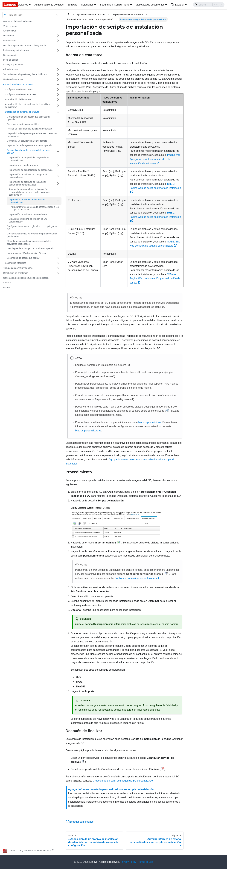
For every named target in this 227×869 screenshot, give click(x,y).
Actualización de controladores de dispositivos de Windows (27, 105)
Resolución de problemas (15, 273)
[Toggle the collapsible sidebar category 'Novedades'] (58, 35)
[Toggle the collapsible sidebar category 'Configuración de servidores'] (58, 89)
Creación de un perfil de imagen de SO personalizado (28, 220)
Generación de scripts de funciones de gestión (26, 278)
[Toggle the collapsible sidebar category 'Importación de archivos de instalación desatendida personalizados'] (58, 183)
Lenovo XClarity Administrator (17, 21)
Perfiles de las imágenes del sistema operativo (29, 128)
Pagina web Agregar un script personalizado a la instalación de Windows (155, 159)
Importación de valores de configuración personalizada (28, 176)
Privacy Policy (128, 862)
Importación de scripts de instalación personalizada (26, 201)
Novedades (8, 35)
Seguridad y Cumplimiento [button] (115, 4)
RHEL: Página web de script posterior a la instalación (155, 188)
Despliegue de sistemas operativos (22, 112)
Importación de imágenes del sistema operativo (30, 145)
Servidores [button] (22, 4)
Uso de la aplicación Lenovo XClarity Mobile (24, 45)
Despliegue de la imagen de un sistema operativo (31, 248)
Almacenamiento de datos (49, 4)
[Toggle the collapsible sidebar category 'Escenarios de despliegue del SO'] (58, 258)
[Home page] (69, 14)
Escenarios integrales (15, 263)
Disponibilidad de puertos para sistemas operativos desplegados (32, 135)
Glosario (7, 282)
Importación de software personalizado (28, 214)
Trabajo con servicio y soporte (17, 268)
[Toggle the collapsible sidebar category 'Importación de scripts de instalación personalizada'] (58, 201)
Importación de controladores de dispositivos (30, 170)
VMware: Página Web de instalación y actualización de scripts (155, 278)
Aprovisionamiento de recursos (18, 84)
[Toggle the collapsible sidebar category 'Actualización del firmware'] (58, 99)
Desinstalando (10, 55)
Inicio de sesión (10, 60)
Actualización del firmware (18, 99)
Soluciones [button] (87, 4)
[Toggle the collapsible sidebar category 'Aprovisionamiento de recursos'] (58, 84)
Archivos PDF (10, 30)
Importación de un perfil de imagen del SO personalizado (29, 159)
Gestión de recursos (13, 79)
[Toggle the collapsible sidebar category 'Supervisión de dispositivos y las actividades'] (58, 74)
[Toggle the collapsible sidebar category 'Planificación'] (58, 40)
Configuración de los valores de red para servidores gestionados (32, 235)
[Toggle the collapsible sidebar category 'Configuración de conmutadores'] (58, 94)
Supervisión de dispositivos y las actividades (25, 74)
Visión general (10, 26)
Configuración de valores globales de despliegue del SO (32, 227)
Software (72, 4)
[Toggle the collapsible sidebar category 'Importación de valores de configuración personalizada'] (58, 176)
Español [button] (177, 4)
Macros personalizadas (88, 430)
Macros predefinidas (149, 422)
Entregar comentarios (79, 821)
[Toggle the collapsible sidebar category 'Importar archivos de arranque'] (58, 165)
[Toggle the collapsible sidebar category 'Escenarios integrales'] (58, 263)
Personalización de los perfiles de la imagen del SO (28, 151)
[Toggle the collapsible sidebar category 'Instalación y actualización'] (58, 50)
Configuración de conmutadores (20, 94)
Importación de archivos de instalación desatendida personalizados (27, 183)
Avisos (6, 287)
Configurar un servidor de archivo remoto (27, 141)
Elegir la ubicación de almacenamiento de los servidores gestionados (29, 242)
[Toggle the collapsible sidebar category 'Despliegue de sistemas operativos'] (58, 112)
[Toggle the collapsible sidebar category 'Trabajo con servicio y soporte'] (58, 268)
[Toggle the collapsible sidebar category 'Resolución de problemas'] (58, 273)
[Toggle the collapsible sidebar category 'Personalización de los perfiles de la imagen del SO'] (58, 151)
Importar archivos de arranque (23, 165)
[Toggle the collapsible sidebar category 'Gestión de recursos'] (58, 79)
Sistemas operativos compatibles (23, 124)
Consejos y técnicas (13, 64)
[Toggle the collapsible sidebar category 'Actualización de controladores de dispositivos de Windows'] (58, 106)
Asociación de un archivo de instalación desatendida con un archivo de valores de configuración (29, 192)
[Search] (208, 4)
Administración (10, 69)
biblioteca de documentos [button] (150, 4)
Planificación (9, 40)
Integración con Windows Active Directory (27, 253)
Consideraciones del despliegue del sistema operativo (28, 118)
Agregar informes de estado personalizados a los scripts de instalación (35, 208)
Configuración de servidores (18, 89)
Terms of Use (145, 862)
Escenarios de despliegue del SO (23, 258)
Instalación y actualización (16, 50)
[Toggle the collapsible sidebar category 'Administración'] (58, 69)
